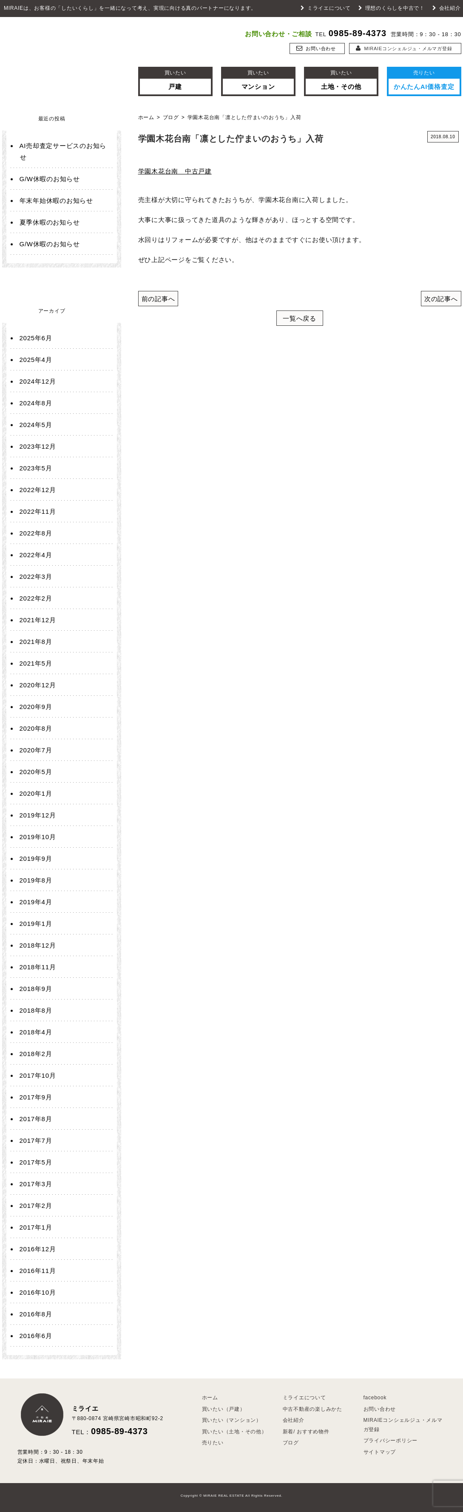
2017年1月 (36, 1227)
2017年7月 (36, 1140)
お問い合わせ (316, 48)
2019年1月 (36, 923)
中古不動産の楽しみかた (312, 1409)
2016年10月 (38, 1292)
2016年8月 (36, 1314)
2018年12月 (38, 945)
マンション (258, 79)
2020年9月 (36, 706)
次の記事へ (441, 298)
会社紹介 (446, 8)
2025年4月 (36, 359)
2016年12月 (38, 1249)
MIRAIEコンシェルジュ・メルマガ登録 (404, 48)
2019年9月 (36, 858)
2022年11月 (38, 511)
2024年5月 (36, 424)
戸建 (175, 79)
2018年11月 (38, 967)
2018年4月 (36, 1032)
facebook (375, 1398)
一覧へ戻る (299, 318)
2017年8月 (36, 1118)
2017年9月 (36, 1097)
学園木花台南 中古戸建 (175, 171)
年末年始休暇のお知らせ (56, 200)
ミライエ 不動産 (61, 53)
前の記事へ (158, 298)
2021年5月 (36, 663)
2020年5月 (36, 771)
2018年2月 (36, 1053)
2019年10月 (38, 836)
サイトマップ (380, 1452)
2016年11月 (38, 1270)
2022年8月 (36, 533)
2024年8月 (36, 403)
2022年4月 (36, 554)
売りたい (213, 1443)
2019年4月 (36, 901)
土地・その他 (341, 79)
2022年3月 (36, 576)
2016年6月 (36, 1335)
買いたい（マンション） (231, 1420)
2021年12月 (38, 620)
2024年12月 (38, 381)
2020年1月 (36, 793)
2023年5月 (36, 468)
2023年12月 (38, 446)
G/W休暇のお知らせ (50, 178)
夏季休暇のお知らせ (50, 222)
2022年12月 (38, 489)
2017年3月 (36, 1183)
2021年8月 (36, 641)
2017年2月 (36, 1205)
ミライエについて (326, 8)
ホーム (146, 117)
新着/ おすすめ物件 (306, 1432)
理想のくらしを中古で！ (391, 8)
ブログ (171, 117)
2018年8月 (36, 1010)
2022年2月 (36, 598)
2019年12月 (38, 815)
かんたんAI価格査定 (424, 79)
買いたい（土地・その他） (234, 1432)
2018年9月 (36, 988)
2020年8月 (36, 728)
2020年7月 (36, 750)
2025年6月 (36, 338)
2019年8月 (36, 880)
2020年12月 (38, 685)
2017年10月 (38, 1075)
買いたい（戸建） (223, 1409)
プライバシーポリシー (391, 1441)
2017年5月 (36, 1162)
